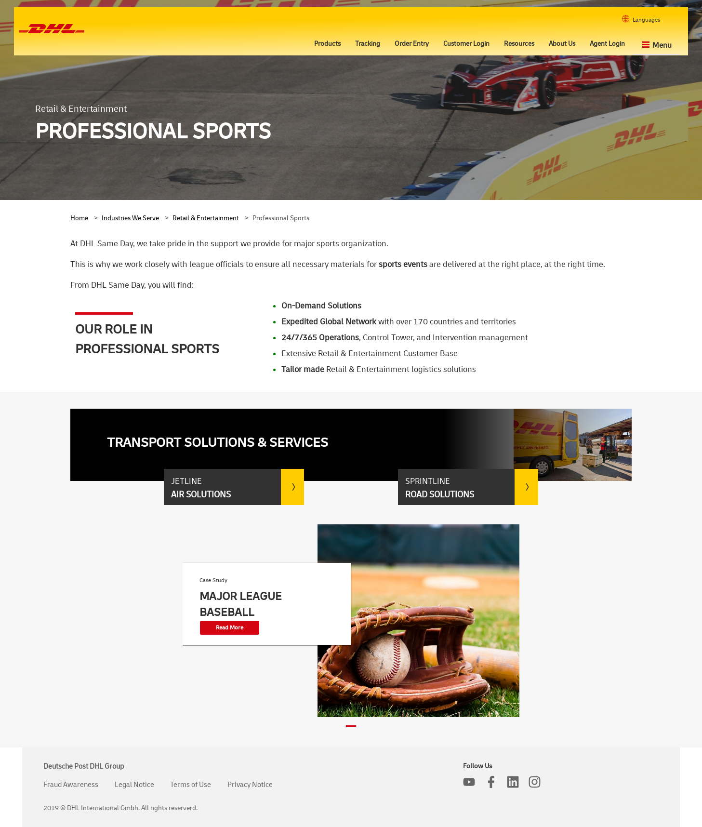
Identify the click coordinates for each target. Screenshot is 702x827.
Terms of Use (190, 784)
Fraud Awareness (70, 784)
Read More (229, 627)
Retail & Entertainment (205, 218)
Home (79, 218)
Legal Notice (134, 784)
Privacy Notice (250, 784)
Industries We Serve (130, 218)
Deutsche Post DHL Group (83, 766)
